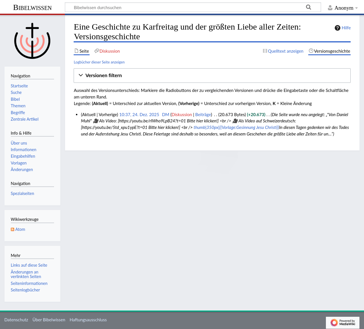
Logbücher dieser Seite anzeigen (99, 62)
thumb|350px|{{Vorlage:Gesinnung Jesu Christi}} (236, 127)
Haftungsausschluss (88, 319)
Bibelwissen (32, 7)
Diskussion (181, 114)
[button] (212, 75)
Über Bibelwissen (48, 319)
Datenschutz (16, 319)
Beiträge (203, 114)
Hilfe (342, 28)
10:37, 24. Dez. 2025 (139, 114)
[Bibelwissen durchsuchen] (193, 7)
